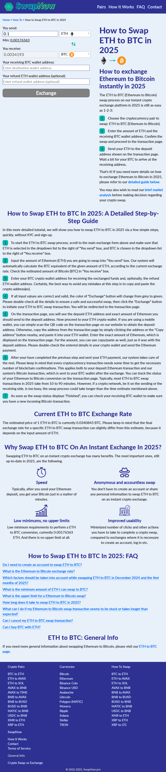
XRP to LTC (119, 725)
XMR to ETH (16, 720)
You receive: (12, 48)
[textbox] (75, 34)
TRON (64, 725)
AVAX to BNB (17, 688)
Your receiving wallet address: (28, 62)
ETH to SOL (16, 683)
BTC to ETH (16, 674)
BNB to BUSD (17, 701)
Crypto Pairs (16, 667)
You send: (10, 28)
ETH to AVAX (17, 678)
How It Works (121, 6)
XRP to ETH (16, 725)
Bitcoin (64, 674)
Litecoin (65, 697)
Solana (64, 715)
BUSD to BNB (17, 706)
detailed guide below (143, 182)
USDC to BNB (17, 715)
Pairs (101, 6)
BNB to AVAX (17, 697)
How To (17, 19)
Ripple (64, 711)
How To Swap (121, 667)
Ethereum (66, 678)
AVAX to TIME (17, 692)
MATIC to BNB (18, 711)
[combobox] (75, 34)
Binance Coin (69, 683)
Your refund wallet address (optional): (34, 76)
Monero (65, 706)
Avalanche (66, 692)
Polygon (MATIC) (71, 701)
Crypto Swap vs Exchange (25, 763)
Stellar (64, 720)
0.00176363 (20, 40)
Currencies (67, 667)
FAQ (141, 6)
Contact (154, 6)
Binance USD (69, 688)
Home (6, 19)
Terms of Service (19, 748)
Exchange (46, 93)
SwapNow (15, 732)
